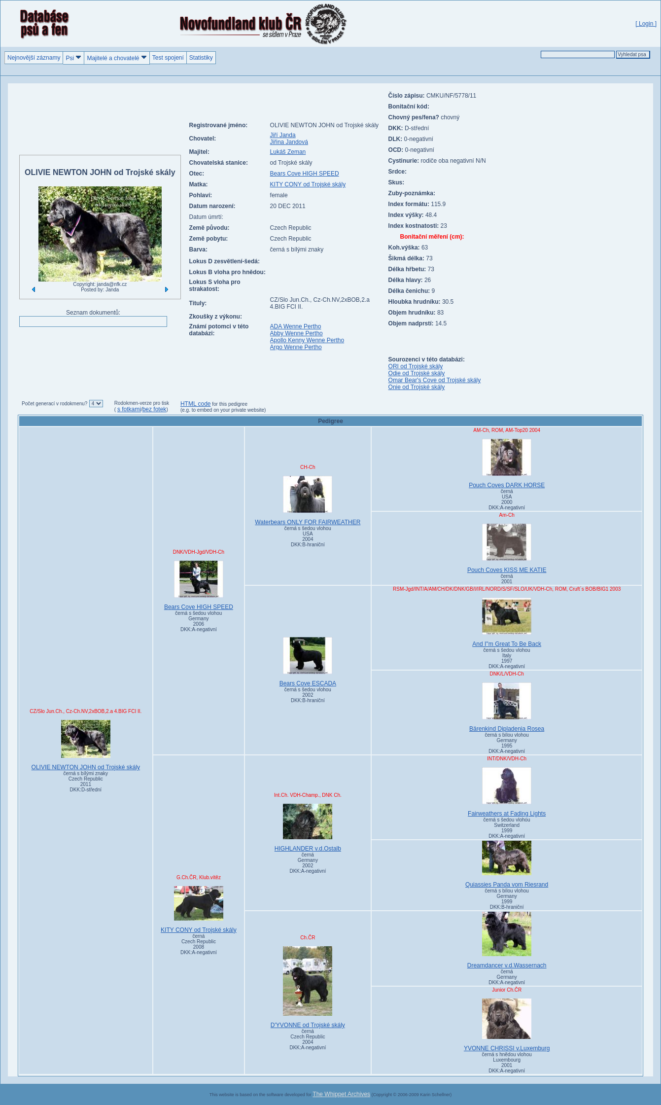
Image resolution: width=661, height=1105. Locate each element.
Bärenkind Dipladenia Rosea (506, 707)
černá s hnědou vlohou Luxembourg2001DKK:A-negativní (507, 1062)
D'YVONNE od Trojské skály (307, 987)
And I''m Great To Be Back (506, 622)
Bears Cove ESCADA (307, 662)
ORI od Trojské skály (415, 366)
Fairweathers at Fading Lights (506, 792)
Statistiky (201, 57)
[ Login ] (646, 23)
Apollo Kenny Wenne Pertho (307, 340)
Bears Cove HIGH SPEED (304, 173)
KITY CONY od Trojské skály (308, 184)
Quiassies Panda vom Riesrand (506, 864)
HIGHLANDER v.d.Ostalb (307, 828)
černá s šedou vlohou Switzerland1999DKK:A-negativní (507, 828)
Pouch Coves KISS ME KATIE (506, 548)
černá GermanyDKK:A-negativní (506, 977)
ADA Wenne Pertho (295, 326)
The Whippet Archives (341, 1094)
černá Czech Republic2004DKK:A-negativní (307, 1039)
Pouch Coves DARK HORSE (506, 464)
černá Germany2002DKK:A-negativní (307, 863)
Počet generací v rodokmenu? (54, 403)
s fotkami (129, 409)
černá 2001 (507, 578)
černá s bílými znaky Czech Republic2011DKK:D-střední (86, 781)
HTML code (195, 403)
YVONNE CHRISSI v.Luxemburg (506, 1025)
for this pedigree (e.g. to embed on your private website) (223, 407)
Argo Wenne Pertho (296, 347)
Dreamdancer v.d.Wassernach (506, 940)
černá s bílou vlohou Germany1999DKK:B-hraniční (507, 899)
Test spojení (168, 57)
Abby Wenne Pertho (296, 333)
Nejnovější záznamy (33, 57)
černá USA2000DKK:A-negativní (506, 499)
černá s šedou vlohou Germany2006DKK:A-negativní (198, 621)
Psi (73, 58)
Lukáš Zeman (288, 151)
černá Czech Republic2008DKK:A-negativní (198, 944)
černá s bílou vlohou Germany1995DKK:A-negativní (507, 743)
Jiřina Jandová (289, 142)
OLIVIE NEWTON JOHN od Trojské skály (86, 745)
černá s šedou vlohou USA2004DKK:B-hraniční (307, 536)
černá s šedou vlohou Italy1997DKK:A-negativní (507, 658)
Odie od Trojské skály (416, 373)
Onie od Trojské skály (416, 387)
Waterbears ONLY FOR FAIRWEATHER (307, 501)
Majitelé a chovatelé (116, 58)
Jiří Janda (283, 135)
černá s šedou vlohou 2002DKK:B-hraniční (307, 695)
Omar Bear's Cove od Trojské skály (434, 380)
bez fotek (154, 409)
